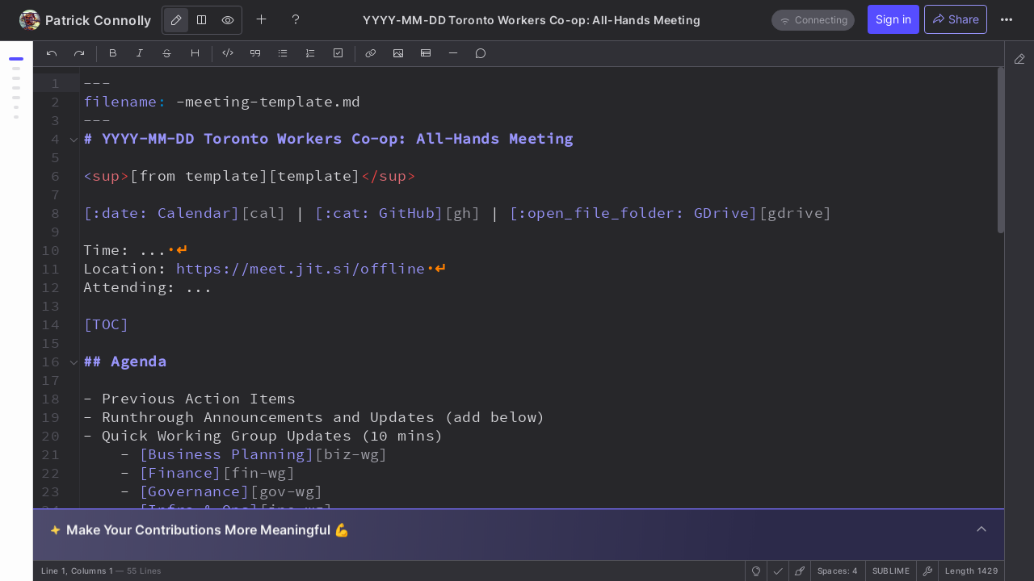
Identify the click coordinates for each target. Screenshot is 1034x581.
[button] (48, 82)
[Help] (295, 19)
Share (955, 19)
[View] (228, 20)
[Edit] (176, 20)
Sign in (893, 19)
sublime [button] (891, 570)
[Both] (202, 20)
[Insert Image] (399, 54)
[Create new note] (261, 19)
